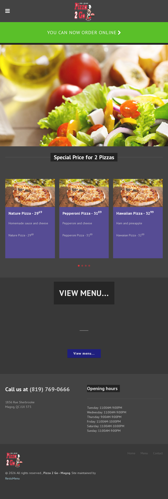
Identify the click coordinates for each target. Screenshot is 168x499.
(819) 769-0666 (50, 389)
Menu (144, 453)
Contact (158, 453)
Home (131, 453)
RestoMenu (12, 478)
